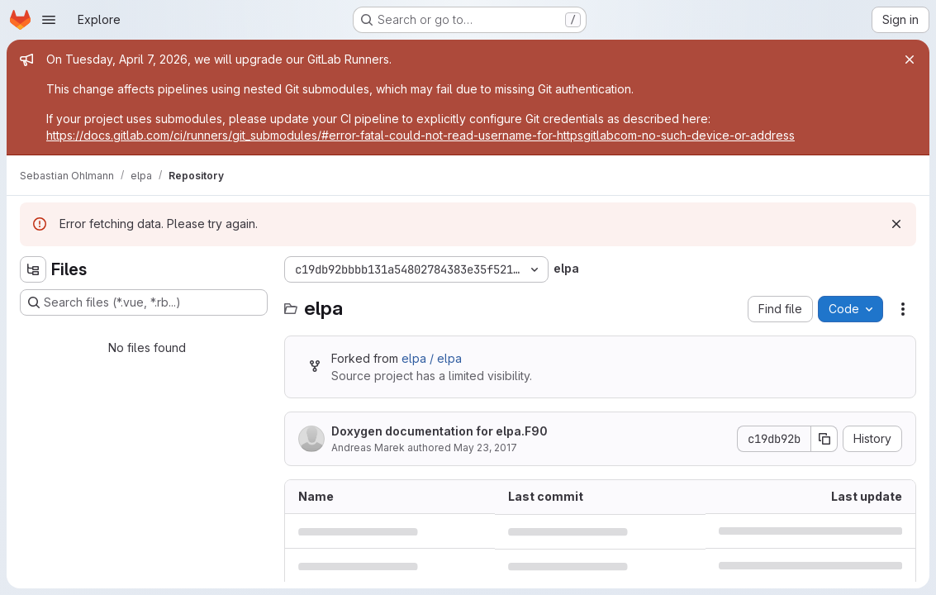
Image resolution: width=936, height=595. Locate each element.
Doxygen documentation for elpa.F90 (439, 431)
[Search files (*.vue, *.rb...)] (144, 302)
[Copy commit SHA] (824, 439)
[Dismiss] (896, 224)
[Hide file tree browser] (33, 269)
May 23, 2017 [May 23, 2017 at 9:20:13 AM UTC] (485, 447)
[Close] (909, 59)
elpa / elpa (431, 358)
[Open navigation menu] (49, 20)
